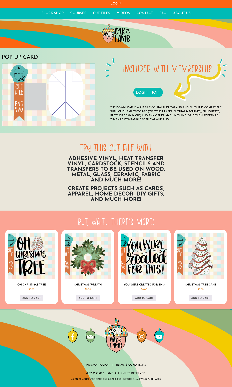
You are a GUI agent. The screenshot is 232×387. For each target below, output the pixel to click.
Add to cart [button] (31, 298)
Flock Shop (52, 13)
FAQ (163, 13)
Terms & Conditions (131, 365)
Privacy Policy (97, 365)
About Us (182, 13)
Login (116, 3)
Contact (145, 13)
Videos (123, 13)
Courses (78, 13)
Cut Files (101, 13)
